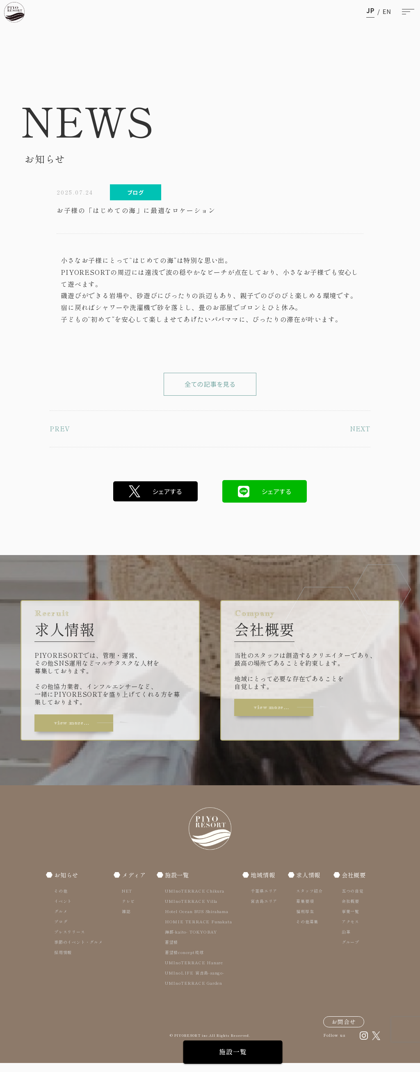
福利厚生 (304, 920)
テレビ (127, 910)
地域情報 (263, 883)
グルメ (60, 920)
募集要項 (304, 910)
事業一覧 (349, 920)
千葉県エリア (264, 899)
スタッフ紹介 (308, 899)
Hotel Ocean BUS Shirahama (197, 920)
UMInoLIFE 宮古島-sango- (195, 981)
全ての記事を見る (210, 388)
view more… (75, 730)
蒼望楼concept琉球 (184, 961)
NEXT (359, 437)
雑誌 (125, 920)
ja (370, 11)
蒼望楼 (171, 950)
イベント (63, 910)
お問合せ (343, 1030)
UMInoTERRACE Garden (194, 991)
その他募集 (306, 930)
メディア (134, 883)
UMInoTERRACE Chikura (195, 899)
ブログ (60, 930)
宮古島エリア (264, 910)
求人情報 (308, 883)
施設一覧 (210, 1052)
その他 (60, 899)
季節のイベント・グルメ (78, 950)
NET (126, 899)
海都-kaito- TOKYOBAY (191, 940)
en (387, 11)
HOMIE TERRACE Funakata (199, 930)
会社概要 (353, 883)
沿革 (344, 940)
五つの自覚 (351, 899)
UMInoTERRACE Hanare (194, 971)
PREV (60, 437)
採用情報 (63, 961)
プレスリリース (69, 940)
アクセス (349, 930)
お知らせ (67, 883)
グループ (349, 950)
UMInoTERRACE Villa (191, 910)
